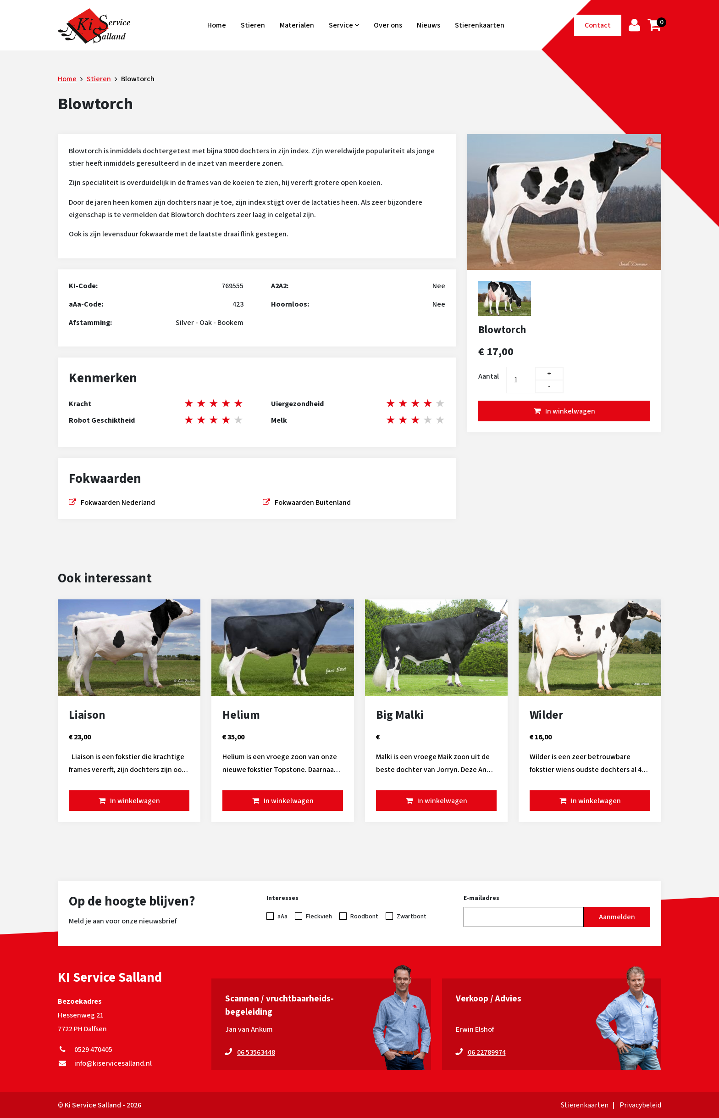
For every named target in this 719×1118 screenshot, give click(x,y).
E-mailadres (481, 898)
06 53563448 (256, 1052)
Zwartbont (411, 916)
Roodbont (364, 916)
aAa (282, 916)
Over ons (388, 25)
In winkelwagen (570, 411)
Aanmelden (617, 917)
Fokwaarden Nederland (118, 503)
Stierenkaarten (479, 25)
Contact (598, 25)
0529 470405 (85, 1050)
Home (216, 25)
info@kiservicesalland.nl (105, 1063)
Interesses (282, 898)
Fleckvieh (319, 916)
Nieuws (428, 25)
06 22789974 (487, 1052)
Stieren (253, 25)
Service (344, 25)
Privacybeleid (640, 1105)
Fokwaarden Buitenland (313, 503)
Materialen (297, 25)
